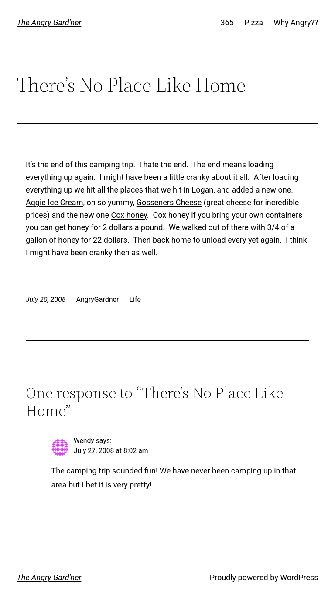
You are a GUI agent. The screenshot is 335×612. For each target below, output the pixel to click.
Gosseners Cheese (169, 202)
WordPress (299, 577)
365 (226, 22)
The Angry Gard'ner (49, 22)
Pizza (253, 22)
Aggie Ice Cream (54, 202)
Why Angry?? (295, 22)
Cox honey (129, 215)
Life (135, 299)
